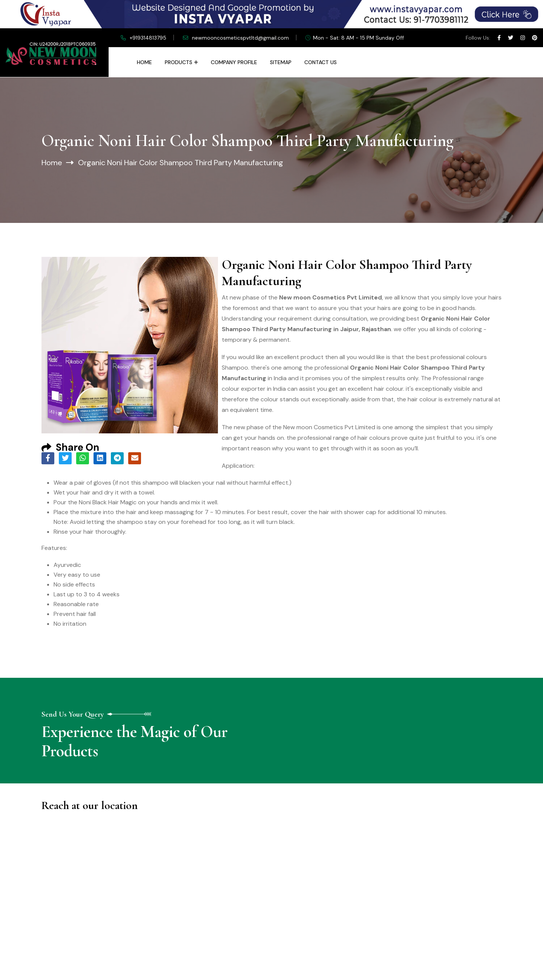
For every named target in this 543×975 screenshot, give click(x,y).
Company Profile (234, 62)
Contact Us (320, 62)
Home (144, 62)
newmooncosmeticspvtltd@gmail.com (240, 37)
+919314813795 (148, 37)
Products (178, 62)
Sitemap (280, 62)
